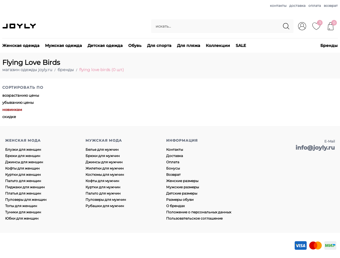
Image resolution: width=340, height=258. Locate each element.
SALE (241, 45)
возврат (331, 5)
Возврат (173, 174)
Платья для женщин (23, 193)
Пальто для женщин (23, 181)
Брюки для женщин (22, 156)
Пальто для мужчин (103, 193)
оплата (314, 5)
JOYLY (19, 26)
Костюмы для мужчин (104, 174)
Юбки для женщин (21, 218)
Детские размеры (181, 193)
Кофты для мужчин (102, 181)
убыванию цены (18, 102)
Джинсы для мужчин (104, 162)
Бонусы (173, 168)
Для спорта (159, 45)
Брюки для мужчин (102, 156)
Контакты (174, 149)
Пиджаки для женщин (25, 187)
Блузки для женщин (23, 149)
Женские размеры (182, 181)
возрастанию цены (20, 95)
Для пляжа (188, 45)
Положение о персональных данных (198, 212)
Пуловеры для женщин (25, 199)
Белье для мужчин (102, 149)
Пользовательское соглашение (194, 218)
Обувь (134, 45)
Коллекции (218, 45)
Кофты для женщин (22, 168)
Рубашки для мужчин (104, 206)
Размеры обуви (180, 199)
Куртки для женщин (23, 174)
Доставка (174, 156)
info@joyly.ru (315, 147)
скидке (9, 116)
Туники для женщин (23, 212)
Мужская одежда (63, 45)
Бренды (329, 45)
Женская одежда (20, 45)
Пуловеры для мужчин (105, 199)
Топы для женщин (21, 206)
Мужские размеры (182, 187)
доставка (297, 5)
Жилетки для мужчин (104, 168)
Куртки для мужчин (102, 187)
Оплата (172, 162)
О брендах (175, 206)
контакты (278, 5)
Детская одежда (105, 45)
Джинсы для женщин (24, 162)
